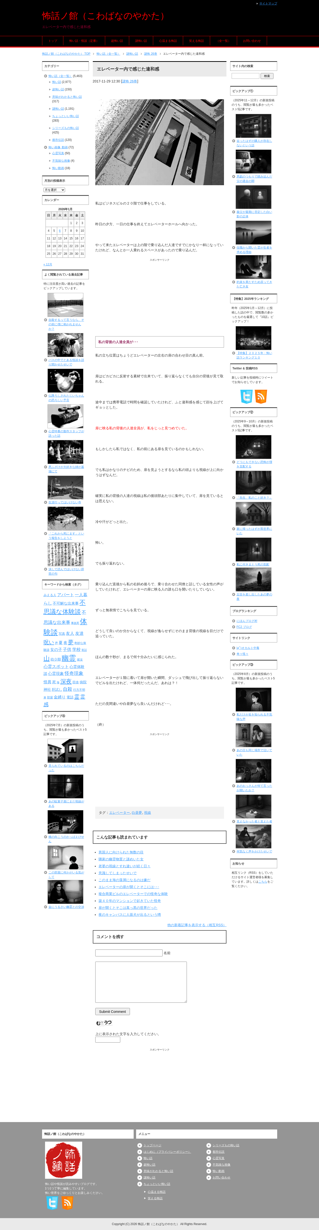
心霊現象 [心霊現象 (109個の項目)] (56, 673)
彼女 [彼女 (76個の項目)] (80, 659)
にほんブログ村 (247, 621)
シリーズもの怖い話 (65, 128)
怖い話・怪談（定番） (84, 41)
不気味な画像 (61, 160)
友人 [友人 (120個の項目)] (70, 633)
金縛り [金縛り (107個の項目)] (60, 697)
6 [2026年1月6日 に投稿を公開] (60, 230)
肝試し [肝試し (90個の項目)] (57, 690)
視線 (147, 813)
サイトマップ (268, 3)
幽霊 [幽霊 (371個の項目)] (69, 658)
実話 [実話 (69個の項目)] (84, 649)
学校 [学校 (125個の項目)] (76, 649)
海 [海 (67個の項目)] (58, 682)
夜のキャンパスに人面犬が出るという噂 (129, 915)
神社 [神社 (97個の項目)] (47, 690)
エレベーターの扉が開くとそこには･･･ (128, 887)
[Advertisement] (159, 296)
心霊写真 (58, 153)
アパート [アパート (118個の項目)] (65, 594)
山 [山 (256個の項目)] (47, 658)
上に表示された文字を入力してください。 (128, 1034)
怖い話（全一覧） (60, 76)
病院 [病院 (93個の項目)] (83, 682)
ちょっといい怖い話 (65, 116)
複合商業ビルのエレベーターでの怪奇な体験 (133, 894)
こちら (262, 881)
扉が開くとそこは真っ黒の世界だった (127, 908)
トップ (52, 41)
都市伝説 (58, 140)
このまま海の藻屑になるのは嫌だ (124, 880)
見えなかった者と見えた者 (254, 821)
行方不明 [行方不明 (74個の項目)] (79, 690)
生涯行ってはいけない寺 (65, 502)
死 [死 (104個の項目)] (54, 682)
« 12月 (48, 264)
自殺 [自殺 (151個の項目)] (67, 689)
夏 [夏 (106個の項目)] (61, 643)
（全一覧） (223, 41)
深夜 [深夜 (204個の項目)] (66, 681)
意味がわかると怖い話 (67, 97)
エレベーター (119, 813)
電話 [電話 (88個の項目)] (70, 697)
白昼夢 (137, 813)
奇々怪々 (242, 654)
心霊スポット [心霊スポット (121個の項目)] (56, 666)
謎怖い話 (141, 41)
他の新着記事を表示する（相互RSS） (196, 925)
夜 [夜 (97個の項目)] (65, 643)
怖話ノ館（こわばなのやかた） (105, 16)
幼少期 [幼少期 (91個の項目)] (55, 659)
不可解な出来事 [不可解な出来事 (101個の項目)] (66, 603)
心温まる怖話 (168, 41)
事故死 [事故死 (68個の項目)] (75, 622)
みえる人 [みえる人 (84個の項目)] (50, 595)
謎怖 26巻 (129, 81)
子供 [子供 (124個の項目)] (67, 649)
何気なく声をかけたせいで (254, 851)
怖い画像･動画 (58, 147)
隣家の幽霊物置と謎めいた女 (121, 859)
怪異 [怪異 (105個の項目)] (47, 682)
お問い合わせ (252, 41)
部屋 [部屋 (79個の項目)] (50, 697)
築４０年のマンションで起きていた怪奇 (129, 901)
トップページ (152, 1145)
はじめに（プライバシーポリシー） (167, 1151)
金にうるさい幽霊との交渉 (66, 907)
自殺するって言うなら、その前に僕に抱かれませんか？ (66, 324)
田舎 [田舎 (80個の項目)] (76, 682)
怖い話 (56, 82)
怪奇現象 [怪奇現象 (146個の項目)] (74, 673)
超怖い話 (117, 41)
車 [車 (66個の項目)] (45, 697)
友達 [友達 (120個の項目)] (79, 633)
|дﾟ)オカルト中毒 (248, 648)
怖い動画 (58, 168)
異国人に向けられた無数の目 (121, 852)
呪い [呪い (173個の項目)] (49, 642)
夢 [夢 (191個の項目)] (71, 642)
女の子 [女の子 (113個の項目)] (56, 649)
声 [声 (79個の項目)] (56, 643)
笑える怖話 (196, 41)
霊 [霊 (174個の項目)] (76, 696)
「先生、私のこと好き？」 (254, 497)
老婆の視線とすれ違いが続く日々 (124, 866)
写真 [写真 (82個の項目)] (62, 634)
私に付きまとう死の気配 (253, 564)
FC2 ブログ (244, 627)
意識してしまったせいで (117, 873)
